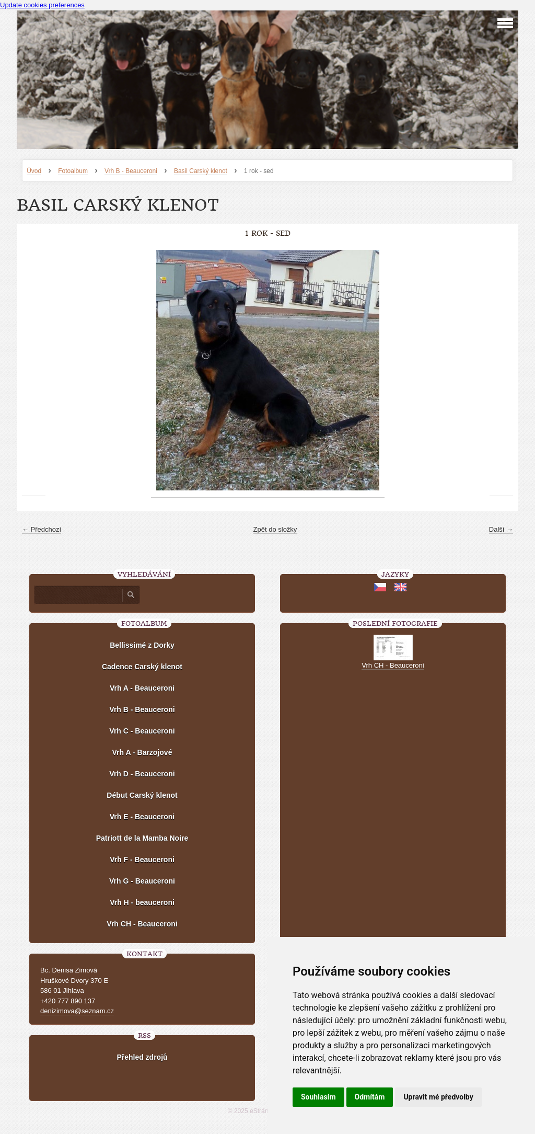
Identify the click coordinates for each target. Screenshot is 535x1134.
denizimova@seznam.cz (77, 1011)
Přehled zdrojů (142, 1057)
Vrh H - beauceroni (142, 902)
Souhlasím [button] (318, 1097)
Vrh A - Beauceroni (142, 688)
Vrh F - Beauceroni (142, 859)
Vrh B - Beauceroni (130, 171)
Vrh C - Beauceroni (142, 731)
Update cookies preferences (42, 5)
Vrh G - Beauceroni (142, 881)
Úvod (34, 171)
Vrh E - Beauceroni (142, 816)
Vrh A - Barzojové (142, 752)
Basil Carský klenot (200, 171)
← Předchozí (41, 529)
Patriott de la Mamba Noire (142, 838)
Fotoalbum (73, 171)
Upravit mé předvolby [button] (438, 1097)
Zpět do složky (275, 529)
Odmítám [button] (370, 1097)
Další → (501, 529)
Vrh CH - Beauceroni (142, 924)
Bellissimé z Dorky (142, 645)
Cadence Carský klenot (142, 666)
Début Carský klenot (142, 795)
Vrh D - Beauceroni (142, 774)
